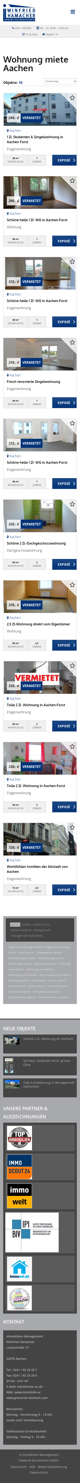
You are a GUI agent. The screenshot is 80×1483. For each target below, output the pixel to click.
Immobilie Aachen (57, 986)
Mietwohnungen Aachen (22, 958)
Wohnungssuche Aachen (23, 975)
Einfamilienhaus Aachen (22, 997)
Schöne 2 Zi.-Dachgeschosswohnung (36, 543)
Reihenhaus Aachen (45, 964)
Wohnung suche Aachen (40, 969)
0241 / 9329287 (23, 28)
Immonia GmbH (47, 1460)
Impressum (18, 1467)
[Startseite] (19, 12)
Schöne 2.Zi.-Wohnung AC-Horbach (48, 1039)
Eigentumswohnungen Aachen (26, 947)
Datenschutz (39, 1472)
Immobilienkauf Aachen (46, 991)
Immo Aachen (27, 952)
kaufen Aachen (17, 986)
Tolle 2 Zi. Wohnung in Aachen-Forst (36, 705)
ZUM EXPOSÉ (64, 160)
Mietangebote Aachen (49, 952)
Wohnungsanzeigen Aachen (55, 975)
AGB (32, 1467)
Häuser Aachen (57, 980)
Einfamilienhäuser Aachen (53, 997)
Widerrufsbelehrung (52, 1467)
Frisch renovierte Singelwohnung (33, 381)
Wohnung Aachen (19, 980)
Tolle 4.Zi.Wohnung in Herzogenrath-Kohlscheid (49, 1084)
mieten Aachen (36, 986)
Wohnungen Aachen (20, 964)
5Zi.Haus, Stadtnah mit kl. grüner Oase (46, 1063)
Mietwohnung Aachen (51, 958)
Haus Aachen (38, 980)
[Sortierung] (60, 81)
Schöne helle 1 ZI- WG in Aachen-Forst (37, 220)
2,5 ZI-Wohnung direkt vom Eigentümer (38, 624)
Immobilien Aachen (20, 991)
